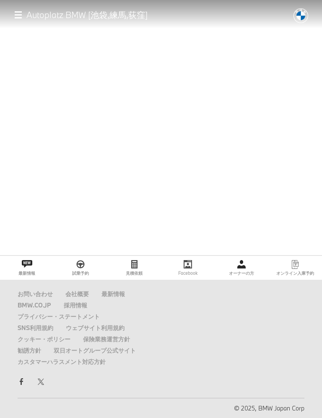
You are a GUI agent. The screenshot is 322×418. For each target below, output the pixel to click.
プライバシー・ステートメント (59, 316)
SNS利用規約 (35, 328)
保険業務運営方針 (106, 339)
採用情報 (75, 305)
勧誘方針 (29, 350)
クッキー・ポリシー (44, 339)
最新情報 (113, 294)
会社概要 (77, 294)
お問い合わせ (35, 294)
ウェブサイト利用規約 (95, 328)
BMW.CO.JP (34, 305)
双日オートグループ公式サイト (95, 350)
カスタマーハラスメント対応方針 (62, 362)
